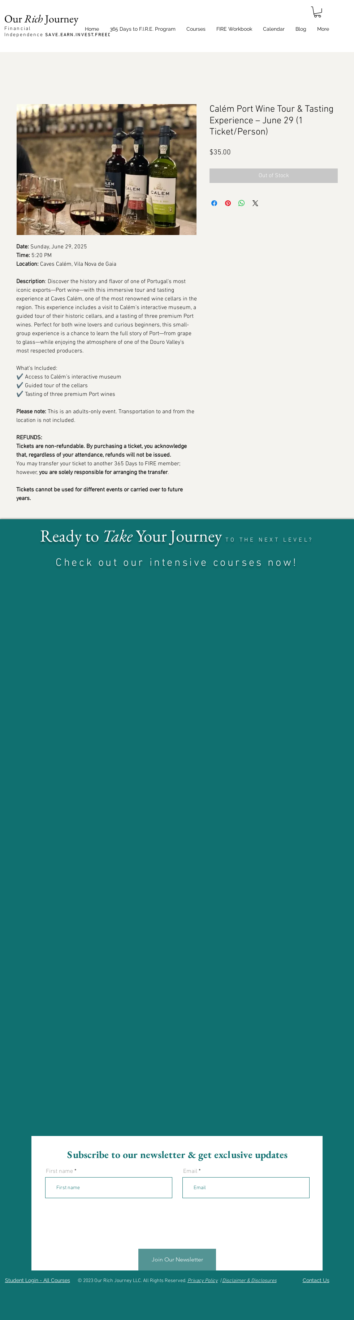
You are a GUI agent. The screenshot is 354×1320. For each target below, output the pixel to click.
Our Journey (41, 19)
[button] (317, 12)
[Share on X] (255, 203)
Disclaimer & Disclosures (249, 1281)
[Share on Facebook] (214, 203)
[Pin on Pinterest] (228, 203)
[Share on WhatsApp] (241, 203)
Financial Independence (62, 32)
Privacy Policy (202, 1281)
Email (190, 1171)
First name (59, 1171)
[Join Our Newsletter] (177, 1260)
